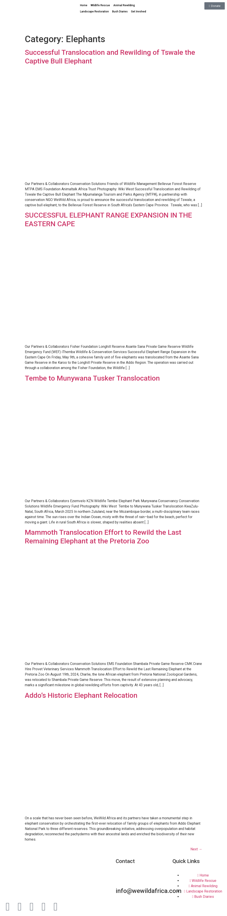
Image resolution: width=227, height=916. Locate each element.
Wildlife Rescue (100, 5)
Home (83, 5)
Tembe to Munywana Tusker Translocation (92, 378)
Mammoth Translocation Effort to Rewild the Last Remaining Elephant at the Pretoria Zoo (103, 536)
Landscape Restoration (94, 11)
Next (196, 849)
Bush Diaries (120, 11)
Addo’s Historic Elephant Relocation (81, 695)
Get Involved (138, 11)
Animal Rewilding (124, 5)
